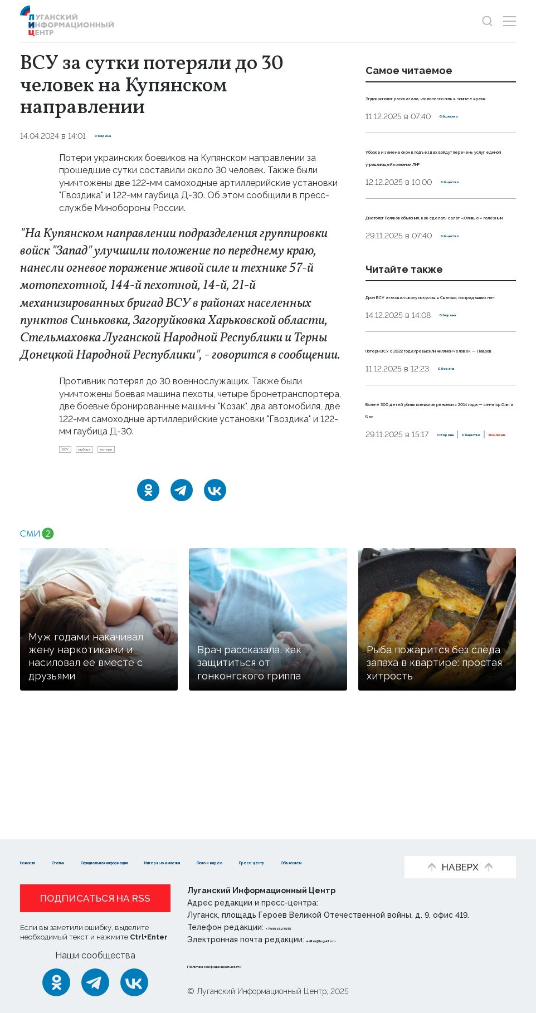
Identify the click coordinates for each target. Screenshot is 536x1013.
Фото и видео (52, 861)
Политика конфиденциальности (254, 965)
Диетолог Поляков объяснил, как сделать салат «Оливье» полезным (436, 265)
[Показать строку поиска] (487, 21)
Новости (40, 844)
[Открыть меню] (509, 21)
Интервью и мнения (313, 844)
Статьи (92, 844)
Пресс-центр (132, 861)
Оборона (112, 135)
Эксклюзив (482, 570)
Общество (460, 128)
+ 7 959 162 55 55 (297, 927)
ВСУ (72, 452)
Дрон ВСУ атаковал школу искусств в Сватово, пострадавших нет (429, 369)
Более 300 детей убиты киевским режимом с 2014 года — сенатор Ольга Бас (428, 526)
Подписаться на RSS (95, 898)
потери (154, 452)
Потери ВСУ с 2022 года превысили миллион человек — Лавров (441, 447)
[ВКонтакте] (215, 497)
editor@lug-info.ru (344, 939)
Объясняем (206, 861)
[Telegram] (181, 497)
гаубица (110, 452)
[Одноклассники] (148, 497)
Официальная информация (187, 844)
